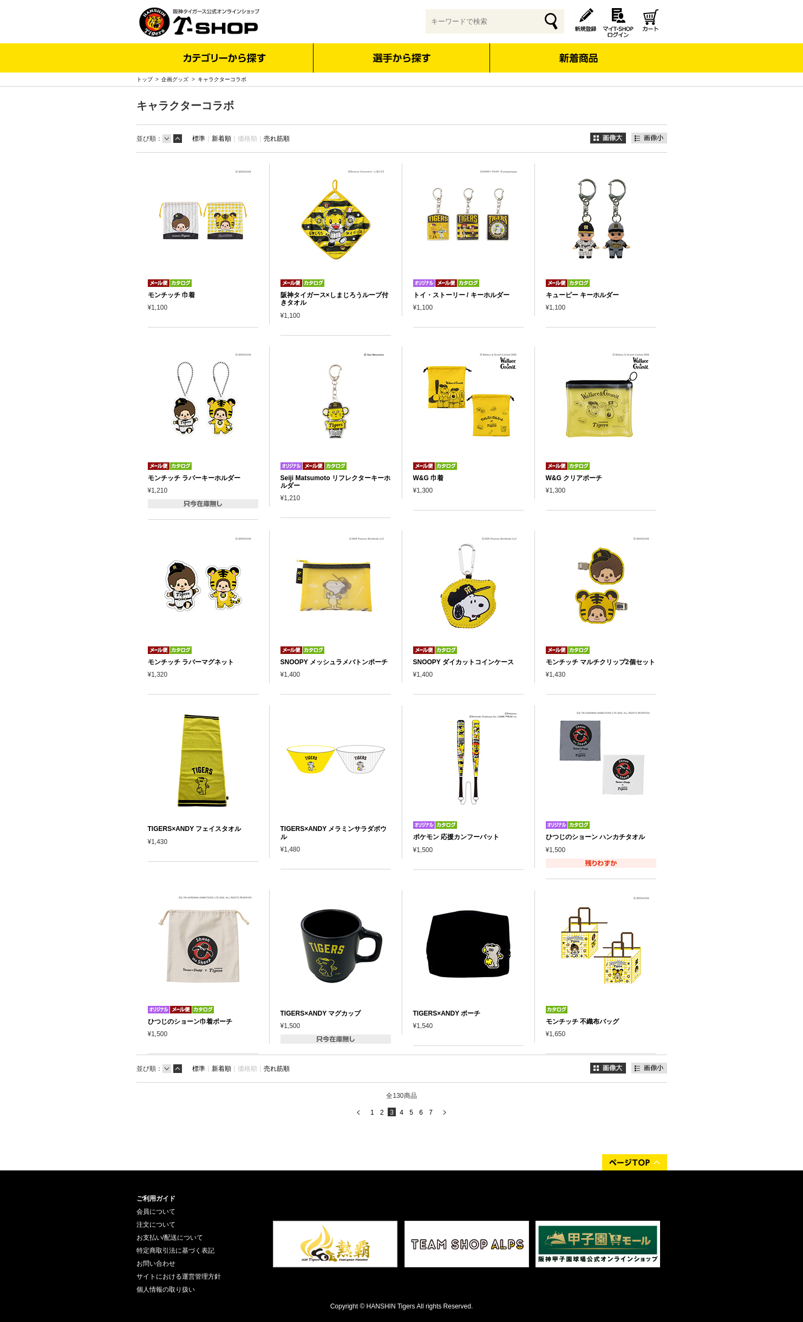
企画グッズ (174, 79)
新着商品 (578, 50)
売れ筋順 (277, 138)
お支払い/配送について (169, 1237)
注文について (155, 1224)
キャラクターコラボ (222, 79)
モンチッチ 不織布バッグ (582, 1021)
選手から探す (401, 58)
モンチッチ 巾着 (171, 295)
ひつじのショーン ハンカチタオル (595, 837)
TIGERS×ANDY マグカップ (320, 1013)
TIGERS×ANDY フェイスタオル (194, 829)
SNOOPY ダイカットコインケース (463, 662)
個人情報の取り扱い (165, 1289)
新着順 (221, 138)
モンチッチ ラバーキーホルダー (194, 478)
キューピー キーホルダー (582, 295)
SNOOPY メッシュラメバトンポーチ (334, 662)
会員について (155, 1211)
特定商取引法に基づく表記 (175, 1250)
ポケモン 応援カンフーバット (456, 837)
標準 (198, 138)
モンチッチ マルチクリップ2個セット (600, 662)
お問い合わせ (155, 1263)
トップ (144, 79)
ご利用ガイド (155, 1198)
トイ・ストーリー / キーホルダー (461, 295)
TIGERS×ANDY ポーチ (447, 1013)
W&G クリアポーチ (574, 478)
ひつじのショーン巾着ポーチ (190, 1021)
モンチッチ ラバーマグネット (191, 662)
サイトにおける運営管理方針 (178, 1276)
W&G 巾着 (428, 478)
